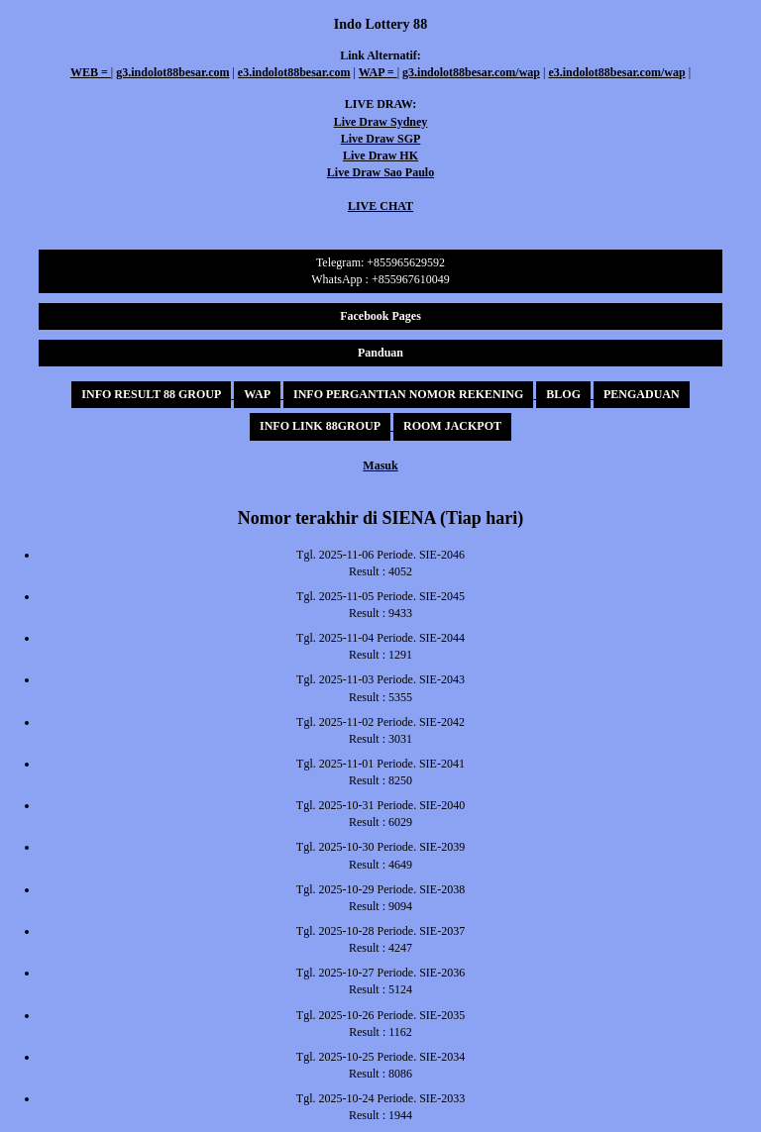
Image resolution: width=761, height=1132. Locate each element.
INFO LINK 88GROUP (320, 426)
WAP (257, 394)
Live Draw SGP (381, 139)
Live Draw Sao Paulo (380, 172)
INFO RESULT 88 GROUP (151, 394)
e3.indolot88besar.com (294, 72)
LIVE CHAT (380, 206)
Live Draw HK (380, 155)
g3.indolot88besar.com (172, 72)
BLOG (563, 394)
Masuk (380, 465)
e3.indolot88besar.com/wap (616, 72)
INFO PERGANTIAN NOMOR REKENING (408, 394)
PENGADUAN (641, 394)
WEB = (90, 72)
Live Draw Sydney (381, 122)
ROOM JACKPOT (452, 426)
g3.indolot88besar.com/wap (471, 72)
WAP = (378, 72)
